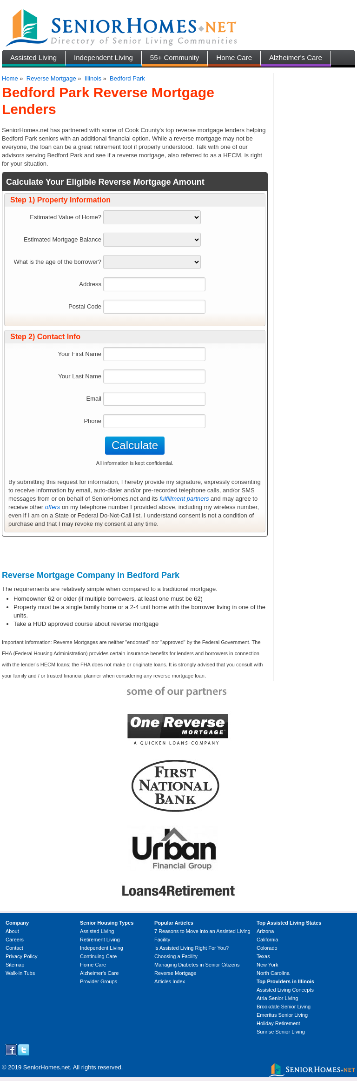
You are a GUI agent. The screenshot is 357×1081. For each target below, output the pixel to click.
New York (267, 964)
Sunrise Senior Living (281, 1031)
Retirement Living (100, 939)
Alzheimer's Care (295, 57)
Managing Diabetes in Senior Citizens (196, 964)
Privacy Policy (21, 956)
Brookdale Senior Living (284, 1006)
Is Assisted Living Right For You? (191, 948)
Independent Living (103, 57)
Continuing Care (98, 956)
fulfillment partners (184, 498)
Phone (92, 420)
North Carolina (273, 973)
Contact (14, 948)
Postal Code (84, 306)
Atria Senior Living (277, 998)
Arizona (265, 931)
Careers (15, 939)
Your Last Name (79, 376)
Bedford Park (127, 78)
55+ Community (174, 57)
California (267, 939)
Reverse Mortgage (51, 78)
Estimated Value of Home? (65, 217)
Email (93, 398)
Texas (263, 956)
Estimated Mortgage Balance (62, 239)
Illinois (93, 78)
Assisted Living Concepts (285, 990)
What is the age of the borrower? (57, 261)
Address (90, 284)
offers (52, 507)
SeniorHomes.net (46, 1067)
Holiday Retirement (278, 1023)
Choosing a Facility (176, 956)
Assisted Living (33, 57)
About (12, 931)
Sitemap (15, 964)
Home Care (234, 57)
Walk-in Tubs (20, 973)
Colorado (267, 948)
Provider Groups (98, 981)
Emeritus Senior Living (282, 1015)
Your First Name (79, 353)
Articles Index (169, 981)
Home (10, 78)
